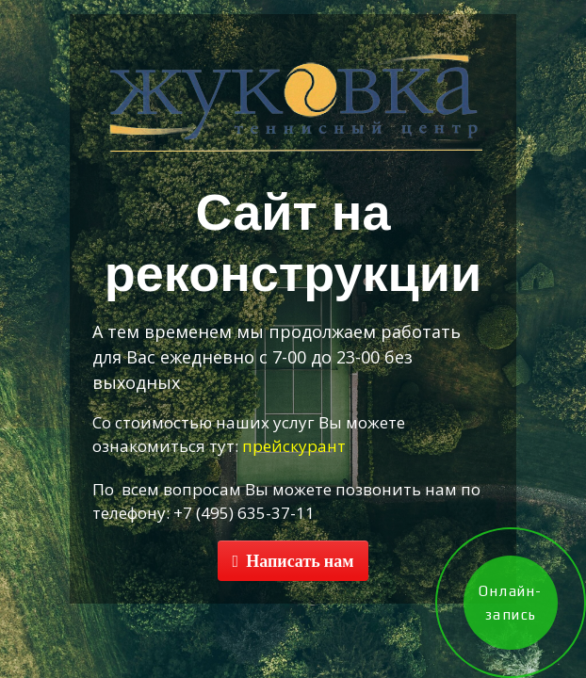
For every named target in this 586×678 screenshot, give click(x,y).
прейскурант (294, 446)
